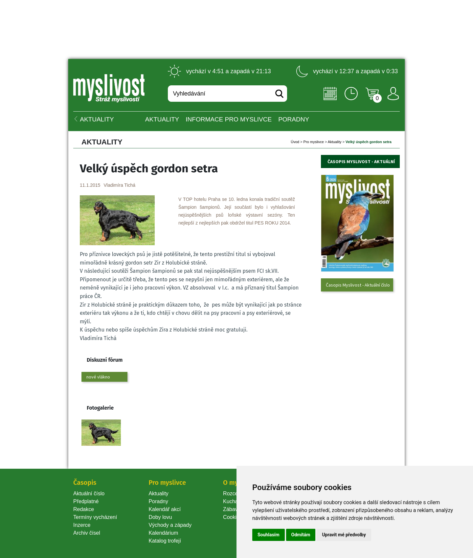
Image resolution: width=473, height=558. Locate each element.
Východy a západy (169, 525)
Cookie (232, 517)
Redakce (83, 509)
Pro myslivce (314, 142)
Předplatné (86, 501)
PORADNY (293, 119)
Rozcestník (236, 493)
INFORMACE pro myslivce (229, 119)
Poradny (158, 501)
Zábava (231, 509)
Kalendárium (163, 533)
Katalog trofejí (164, 541)
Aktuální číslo (88, 493)
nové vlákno (98, 377)
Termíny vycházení (95, 517)
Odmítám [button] (300, 534)
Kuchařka (234, 501)
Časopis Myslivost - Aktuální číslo (358, 285)
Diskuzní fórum (105, 360)
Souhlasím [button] (269, 534)
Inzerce (81, 525)
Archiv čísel (86, 533)
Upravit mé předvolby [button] (344, 534)
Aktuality (162, 119)
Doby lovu (160, 517)
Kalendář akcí (164, 509)
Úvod (295, 142)
